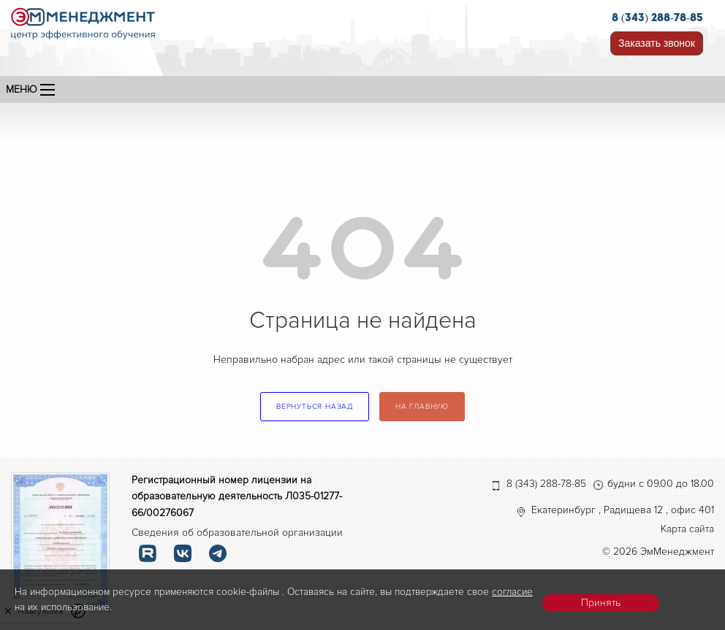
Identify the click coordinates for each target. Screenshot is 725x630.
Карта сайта (687, 529)
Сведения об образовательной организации (237, 532)
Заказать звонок (656, 43)
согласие (512, 591)
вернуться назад (314, 406)
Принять (600, 602)
